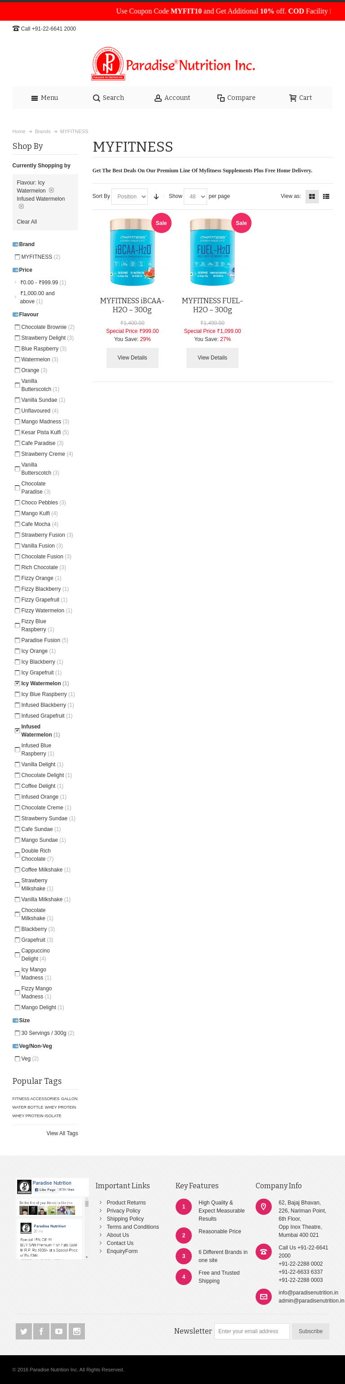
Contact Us (120, 1243)
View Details (132, 358)
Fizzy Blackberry (45, 589)
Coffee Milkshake (46, 870)
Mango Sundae (44, 840)
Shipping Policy (125, 1219)
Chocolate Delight (47, 775)
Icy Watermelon (45, 683)
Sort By (101, 196)
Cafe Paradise (43, 443)
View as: (291, 196)
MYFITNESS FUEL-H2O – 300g (212, 305)
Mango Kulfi (40, 513)
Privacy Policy (124, 1211)
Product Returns (126, 1203)
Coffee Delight (43, 786)
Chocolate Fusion (46, 556)
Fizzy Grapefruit (45, 600)
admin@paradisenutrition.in (311, 1301)
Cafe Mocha (40, 524)
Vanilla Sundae (44, 400)
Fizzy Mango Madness (37, 992)
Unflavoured (40, 411)
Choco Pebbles (44, 502)
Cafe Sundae (41, 829)
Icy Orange (39, 651)
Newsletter (193, 1331)
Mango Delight (43, 1007)
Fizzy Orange (42, 578)
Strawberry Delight (48, 338)
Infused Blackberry (48, 705)
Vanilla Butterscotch (41, 385)
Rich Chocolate (44, 567)
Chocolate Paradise (36, 488)
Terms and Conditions (133, 1227)
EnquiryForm (122, 1251)
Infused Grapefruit (47, 716)
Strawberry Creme (47, 454)
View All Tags (62, 1133)
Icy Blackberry (42, 662)
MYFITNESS (41, 257)
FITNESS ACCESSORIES (36, 1098)
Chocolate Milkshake (37, 914)
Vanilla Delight (43, 764)
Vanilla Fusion (42, 546)
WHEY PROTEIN (60, 1107)
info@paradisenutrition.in (308, 1293)
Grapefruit (37, 940)
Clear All (27, 222)
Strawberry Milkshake (37, 884)
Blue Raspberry (44, 349)
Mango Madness (46, 421)
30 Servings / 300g (48, 1033)
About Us (118, 1235)
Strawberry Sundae (49, 818)
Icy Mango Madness (37, 973)
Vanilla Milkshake (46, 899)
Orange (35, 370)
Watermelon (40, 359)
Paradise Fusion (45, 640)
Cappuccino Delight (36, 955)
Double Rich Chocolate (38, 855)
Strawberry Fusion (47, 535)
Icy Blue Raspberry (48, 694)
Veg (30, 1059)
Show (175, 196)
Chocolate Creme (46, 807)
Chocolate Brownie (48, 327)
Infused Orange (44, 797)
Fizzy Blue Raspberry (38, 625)
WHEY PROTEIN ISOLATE (37, 1116)
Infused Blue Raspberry (38, 749)
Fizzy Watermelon (47, 610)
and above (37, 297)
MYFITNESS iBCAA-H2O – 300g (132, 305)
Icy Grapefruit (42, 673)
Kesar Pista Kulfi (45, 432)
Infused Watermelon (41, 730)
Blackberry (38, 929)
